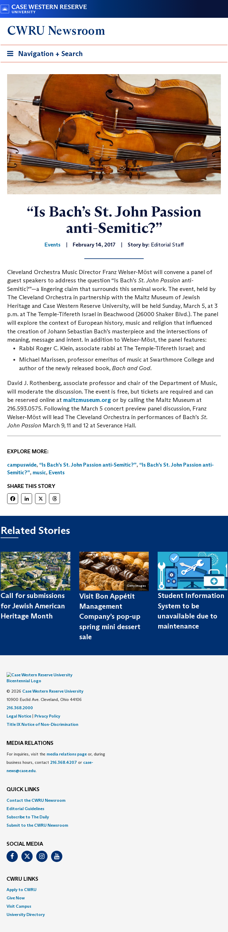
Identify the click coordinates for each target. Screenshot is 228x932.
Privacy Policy (47, 707)
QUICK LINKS (23, 781)
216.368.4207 (63, 753)
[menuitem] (114, 791)
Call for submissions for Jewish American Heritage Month (33, 605)
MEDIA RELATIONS (30, 734)
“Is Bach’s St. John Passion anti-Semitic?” (88, 465)
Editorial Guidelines (25, 799)
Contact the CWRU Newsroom (36, 791)
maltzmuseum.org (87, 399)
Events (57, 472)
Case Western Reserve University (52, 682)
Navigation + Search (43, 54)
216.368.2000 (20, 699)
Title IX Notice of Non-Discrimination (42, 715)
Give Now (16, 889)
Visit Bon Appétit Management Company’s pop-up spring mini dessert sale (109, 616)
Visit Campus (19, 897)
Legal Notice (19, 707)
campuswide (22, 465)
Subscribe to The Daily (28, 808)
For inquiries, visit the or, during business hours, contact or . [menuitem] (56, 753)
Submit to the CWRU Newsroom (37, 816)
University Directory (26, 905)
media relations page (67, 745)
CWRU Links (22, 870)
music (39, 472)
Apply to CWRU (22, 880)
